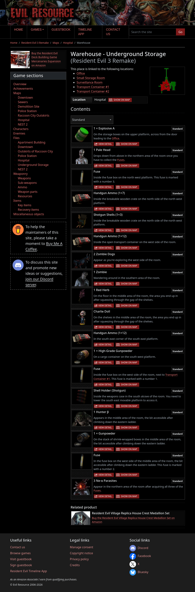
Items (17, 201)
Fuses (120, 160)
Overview (19, 84)
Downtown (25, 97)
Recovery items (28, 210)
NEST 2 (23, 124)
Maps (56, 42)
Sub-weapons (27, 183)
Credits (75, 565)
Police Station (27, 111)
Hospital (68, 42)
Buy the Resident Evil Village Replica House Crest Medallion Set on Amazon (133, 520)
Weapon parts (28, 192)
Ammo (22, 187)
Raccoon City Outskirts (33, 115)
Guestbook (61, 29)
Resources (25, 196)
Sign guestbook (21, 565)
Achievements (23, 88)
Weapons (24, 178)
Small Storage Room (91, 78)
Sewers (23, 102)
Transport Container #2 (93, 91)
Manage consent (81, 547)
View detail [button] (105, 144)
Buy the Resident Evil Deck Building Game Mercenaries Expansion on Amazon (46, 59)
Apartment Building (31, 142)
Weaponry (20, 174)
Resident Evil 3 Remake (35, 42)
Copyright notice (81, 553)
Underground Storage (33, 165)
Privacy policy (79, 559)
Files (16, 138)
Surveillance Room (90, 82)
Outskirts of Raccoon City (35, 151)
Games (36, 29)
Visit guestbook (21, 559)
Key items (24, 205)
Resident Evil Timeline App (28, 571)
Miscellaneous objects (28, 214)
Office (81, 73)
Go (180, 32)
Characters (21, 129)
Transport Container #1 (93, 87)
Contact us (113, 32)
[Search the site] (152, 31)
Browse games (20, 553)
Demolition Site (28, 106)
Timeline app (85, 32)
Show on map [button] (122, 99)
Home (18, 29)
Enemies (19, 133)
